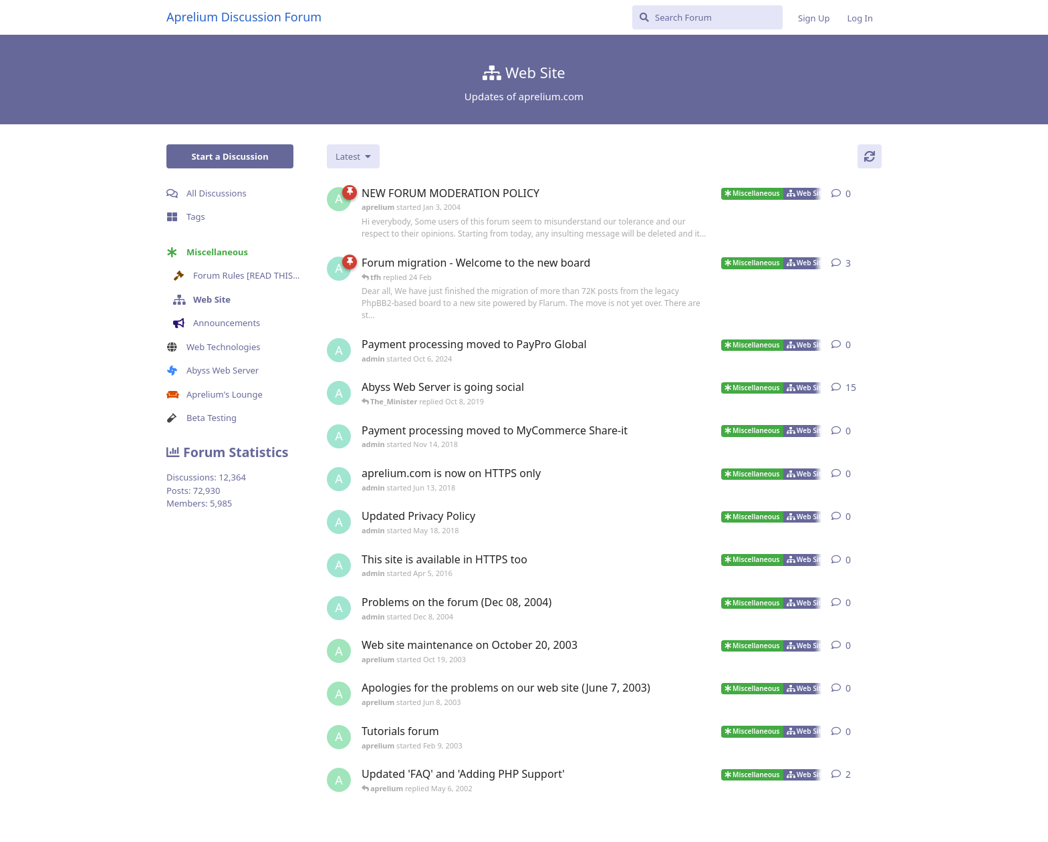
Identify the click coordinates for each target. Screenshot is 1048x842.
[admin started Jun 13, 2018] (339, 393)
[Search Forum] (707, 17)
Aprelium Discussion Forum (243, 17)
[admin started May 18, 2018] (339, 522)
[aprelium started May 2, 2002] (339, 780)
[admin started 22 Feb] (339, 269)
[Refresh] (870, 156)
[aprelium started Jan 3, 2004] (339, 199)
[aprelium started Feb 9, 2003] (339, 737)
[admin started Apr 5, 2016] (339, 565)
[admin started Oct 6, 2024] (339, 350)
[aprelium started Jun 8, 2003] (339, 694)
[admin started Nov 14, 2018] (339, 436)
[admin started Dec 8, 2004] (339, 608)
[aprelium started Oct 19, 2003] (339, 651)
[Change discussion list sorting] (353, 156)
